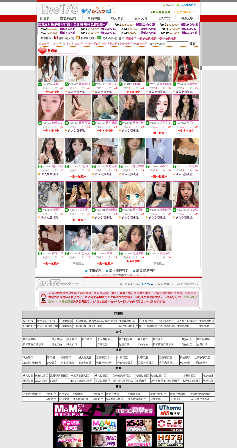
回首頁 (45, 18)
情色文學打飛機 (46, 320)
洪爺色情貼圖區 (59, 375)
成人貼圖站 (41, 380)
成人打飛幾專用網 (47, 326)
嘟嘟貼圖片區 (158, 375)
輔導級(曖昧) (88, 38)
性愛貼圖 (28, 380)
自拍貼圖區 (29, 339)
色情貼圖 (208, 380)
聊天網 (51, 357)
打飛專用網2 (80, 320)
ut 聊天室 (122, 357)
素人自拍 (72, 339)
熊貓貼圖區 (41, 375)
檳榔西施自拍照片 (33, 344)
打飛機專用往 (166, 320)
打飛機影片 (29, 326)
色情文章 (64, 399)
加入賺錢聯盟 (119, 270)
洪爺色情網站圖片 (200, 393)
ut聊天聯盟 (84, 362)
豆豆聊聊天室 (146, 362)
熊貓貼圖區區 (102, 380)
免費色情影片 (158, 393)
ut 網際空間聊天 (32, 362)
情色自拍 (57, 344)
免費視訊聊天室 (122, 375)
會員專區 (94, 18)
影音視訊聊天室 (192, 380)
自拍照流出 (125, 339)
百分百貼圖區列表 (123, 380)
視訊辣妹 (208, 375)
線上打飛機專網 (148, 326)
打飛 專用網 (146, 320)
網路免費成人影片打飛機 (103, 320)
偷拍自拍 (87, 339)
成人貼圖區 (101, 375)
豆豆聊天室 (165, 357)
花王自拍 (143, 339)
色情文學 (64, 393)
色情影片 (51, 393)
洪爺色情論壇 (119, 275)
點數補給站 (68, 18)
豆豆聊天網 (102, 357)
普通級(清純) (109, 38)
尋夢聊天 (66, 357)
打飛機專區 (65, 326)
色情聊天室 (134, 393)
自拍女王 (187, 339)
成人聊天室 (84, 357)
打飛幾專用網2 (127, 320)
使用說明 (140, 18)
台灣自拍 (202, 344)
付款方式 (163, 18)
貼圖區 (54, 380)
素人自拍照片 (105, 339)
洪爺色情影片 (80, 399)
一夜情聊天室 (125, 362)
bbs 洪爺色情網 (114, 399)
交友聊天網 (67, 362)
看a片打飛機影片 (128, 326)
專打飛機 (28, 320)
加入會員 (117, 18)
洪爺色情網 (112, 393)
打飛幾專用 (183, 326)
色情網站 (78, 393)
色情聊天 (185, 362)
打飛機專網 (65, 320)
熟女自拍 (57, 339)
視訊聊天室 (201, 362)
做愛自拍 (124, 344)
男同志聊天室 (167, 362)
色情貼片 (51, 399)
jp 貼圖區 (141, 380)
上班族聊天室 (202, 357)
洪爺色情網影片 (32, 393)
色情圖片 (98, 393)
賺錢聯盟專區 (145, 270)
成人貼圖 (28, 375)
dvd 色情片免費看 (200, 399)
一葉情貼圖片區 (80, 375)
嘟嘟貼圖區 (142, 375)
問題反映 (186, 18)
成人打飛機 (95, 326)
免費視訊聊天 (104, 362)
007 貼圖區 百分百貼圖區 (165, 380)
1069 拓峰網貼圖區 (81, 380)
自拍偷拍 (158, 339)
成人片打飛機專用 (187, 320)
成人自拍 (72, 344)
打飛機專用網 (206, 320)
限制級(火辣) (66, 38)
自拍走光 (102, 344)
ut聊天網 (143, 357)
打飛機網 (204, 326)
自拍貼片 (143, 344)
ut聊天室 (52, 362)
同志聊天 (28, 357)
